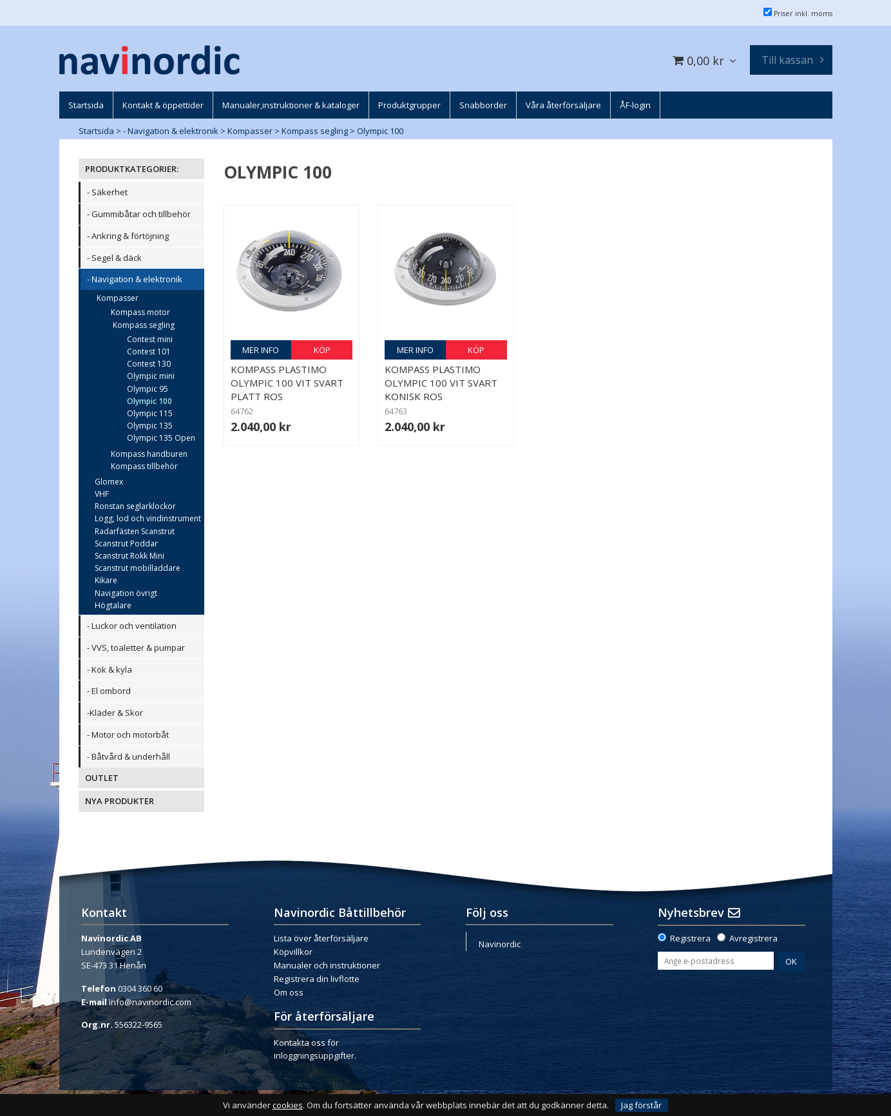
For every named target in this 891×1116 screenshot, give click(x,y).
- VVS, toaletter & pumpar (136, 647)
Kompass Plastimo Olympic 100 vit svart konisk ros (441, 383)
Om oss (288, 992)
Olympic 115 (150, 413)
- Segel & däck (114, 258)
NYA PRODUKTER (119, 801)
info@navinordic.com (150, 1002)
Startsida (96, 131)
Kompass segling (315, 131)
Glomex (109, 481)
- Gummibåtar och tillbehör (139, 214)
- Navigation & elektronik (170, 131)
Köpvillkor (293, 951)
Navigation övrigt (126, 593)
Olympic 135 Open (161, 437)
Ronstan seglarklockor (135, 506)
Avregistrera (753, 938)
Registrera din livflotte (316, 979)
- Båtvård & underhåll (128, 756)
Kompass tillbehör (144, 466)
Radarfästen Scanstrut (135, 531)
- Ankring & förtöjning (128, 236)
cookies (288, 1105)
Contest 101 (149, 351)
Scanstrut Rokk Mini (129, 555)
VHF (102, 493)
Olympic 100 (380, 131)
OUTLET (102, 778)
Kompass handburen (149, 453)
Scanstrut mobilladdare (137, 568)
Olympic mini (151, 375)
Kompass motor (140, 312)
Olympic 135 (150, 425)
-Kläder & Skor (115, 712)
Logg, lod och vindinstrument (148, 518)
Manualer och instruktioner (327, 965)
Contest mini (150, 339)
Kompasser (250, 131)
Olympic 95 (147, 388)
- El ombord (109, 691)
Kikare (106, 580)
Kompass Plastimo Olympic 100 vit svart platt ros (287, 383)
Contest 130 (149, 363)
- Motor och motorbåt (128, 734)
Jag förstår (641, 1105)
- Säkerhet (107, 192)
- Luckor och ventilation (132, 625)
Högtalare (113, 605)
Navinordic (500, 944)
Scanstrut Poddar (126, 543)
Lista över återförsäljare (321, 938)
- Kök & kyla (109, 669)
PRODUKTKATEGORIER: (131, 169)
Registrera (690, 938)
